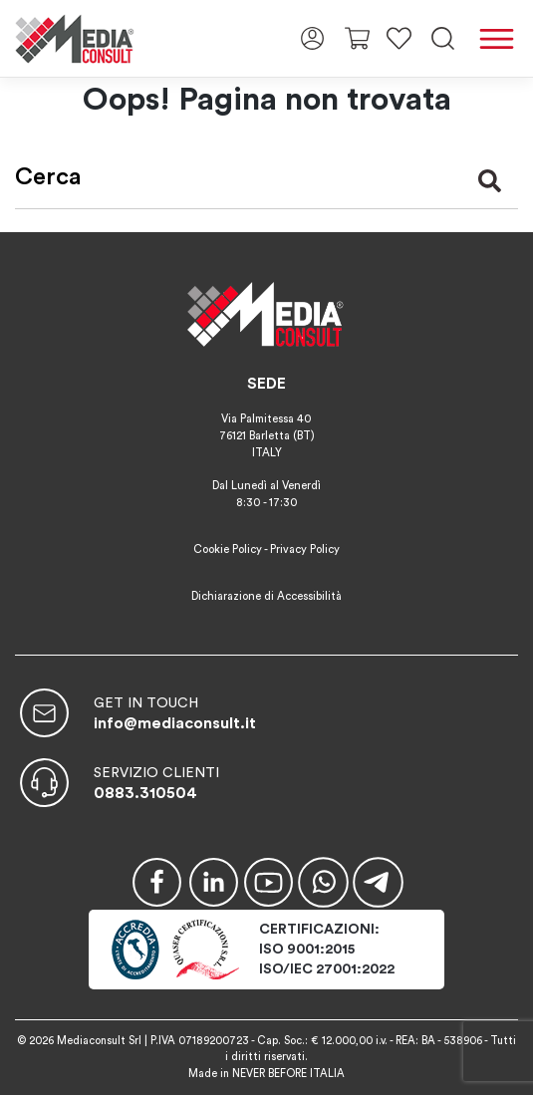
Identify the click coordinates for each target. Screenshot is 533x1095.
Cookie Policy (227, 549)
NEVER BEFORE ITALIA (288, 1073)
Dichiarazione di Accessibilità (266, 596)
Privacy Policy (305, 549)
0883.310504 (145, 793)
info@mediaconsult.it (175, 723)
